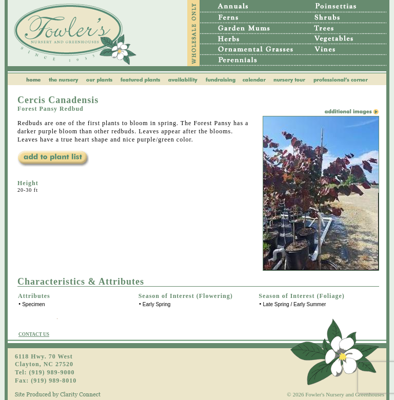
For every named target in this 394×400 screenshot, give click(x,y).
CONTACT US (33, 334)
